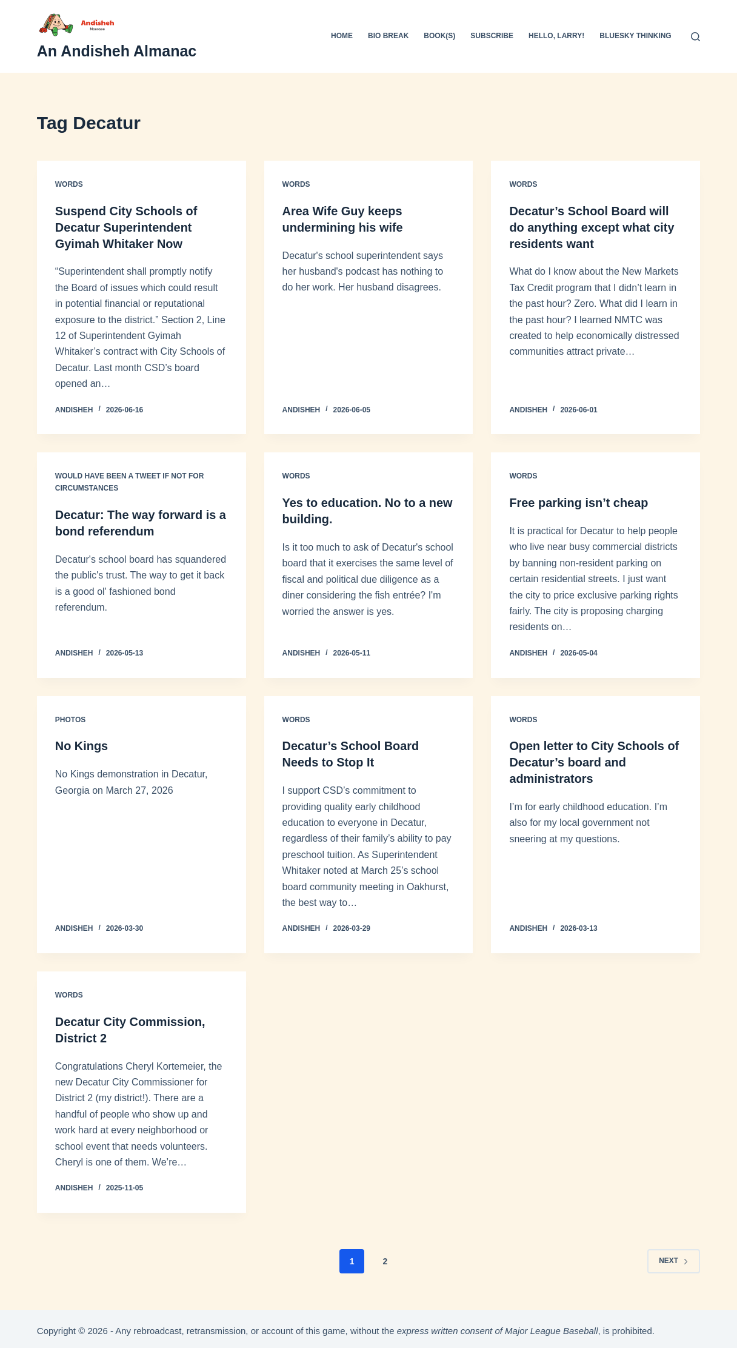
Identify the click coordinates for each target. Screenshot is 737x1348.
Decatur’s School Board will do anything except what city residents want (592, 226)
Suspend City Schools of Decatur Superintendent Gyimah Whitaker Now (126, 226)
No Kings (81, 744)
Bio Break (388, 36)
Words (69, 184)
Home (342, 36)
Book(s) (439, 36)
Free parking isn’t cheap (579, 501)
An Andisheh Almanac (116, 50)
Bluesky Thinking (635, 36)
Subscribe (491, 36)
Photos (70, 717)
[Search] (695, 36)
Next (674, 1256)
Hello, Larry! (556, 36)
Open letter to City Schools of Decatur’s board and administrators (594, 759)
